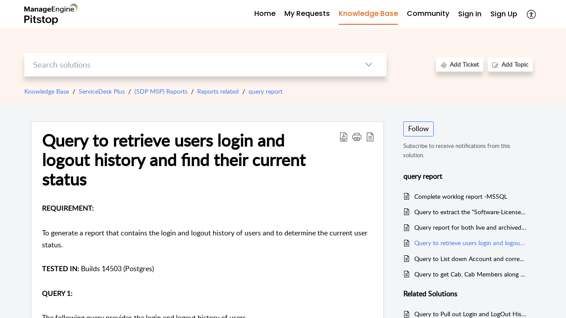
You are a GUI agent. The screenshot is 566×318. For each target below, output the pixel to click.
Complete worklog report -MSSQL (460, 196)
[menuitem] (470, 14)
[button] (356, 136)
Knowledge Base (46, 91)
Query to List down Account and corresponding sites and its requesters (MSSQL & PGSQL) (470, 258)
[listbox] (368, 64)
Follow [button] (418, 128)
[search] (187, 64)
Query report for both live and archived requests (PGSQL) (470, 227)
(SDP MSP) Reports (160, 91)
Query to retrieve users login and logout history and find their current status (174, 160)
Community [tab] (428, 13)
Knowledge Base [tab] (368, 13)
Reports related (218, 91)
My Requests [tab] (307, 13)
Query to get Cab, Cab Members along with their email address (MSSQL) (470, 274)
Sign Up (503, 14)
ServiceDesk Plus (102, 91)
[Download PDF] (343, 136)
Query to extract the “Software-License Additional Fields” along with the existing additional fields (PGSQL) (470, 212)
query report (266, 91)
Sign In (470, 14)
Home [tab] (264, 13)
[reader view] (370, 136)
